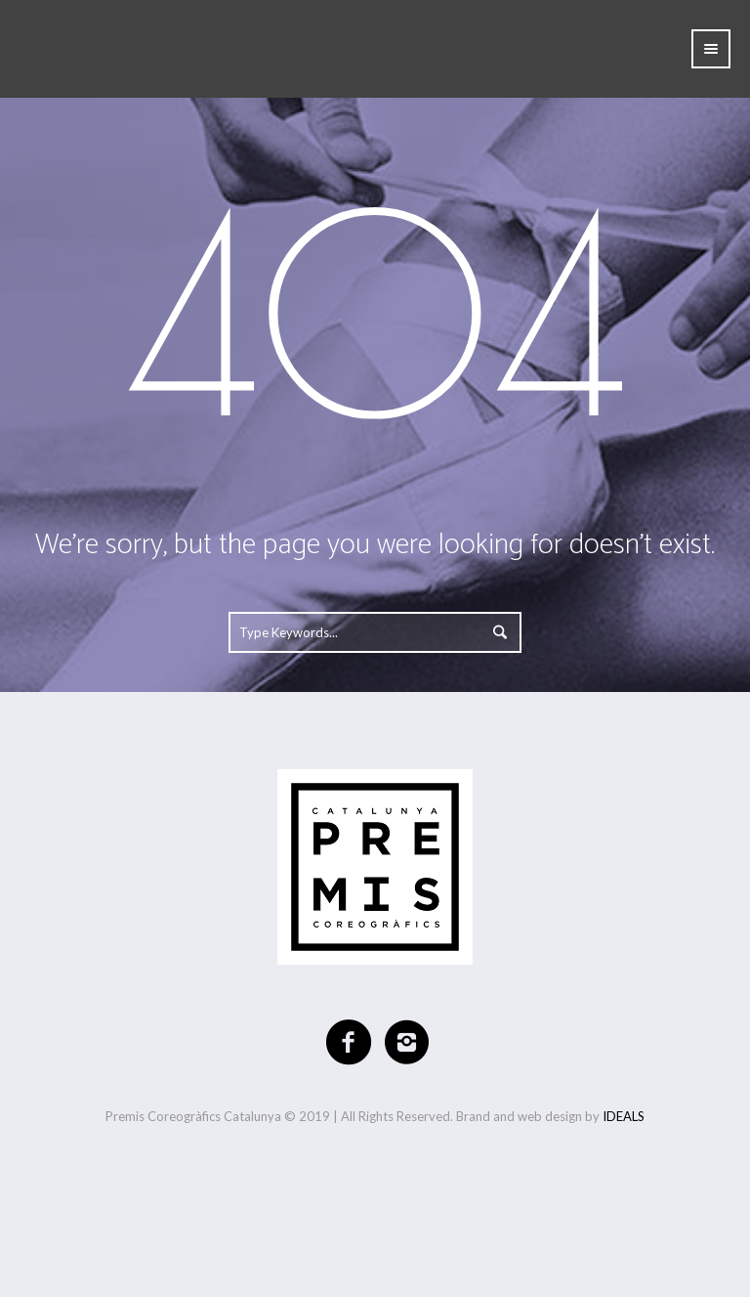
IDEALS (624, 1116)
